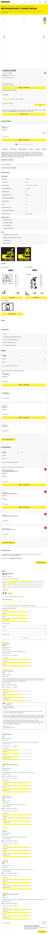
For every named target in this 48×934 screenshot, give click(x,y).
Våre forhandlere (12, 111)
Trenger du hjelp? (24, 114)
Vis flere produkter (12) (8, 714)
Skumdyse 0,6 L (5, 149)
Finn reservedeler (41, 734)
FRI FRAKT (4, 75)
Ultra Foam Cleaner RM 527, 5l (8, 701)
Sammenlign (5, 94)
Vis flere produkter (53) (8, 536)
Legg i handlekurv (24, 87)
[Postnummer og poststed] (18, 105)
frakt (10, 73)
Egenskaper (13, 171)
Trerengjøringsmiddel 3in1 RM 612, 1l (10, 621)
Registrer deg (42, 931)
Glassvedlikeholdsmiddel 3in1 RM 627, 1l (10, 665)
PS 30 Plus (4, 482)
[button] (4, 36)
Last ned (31, 171)
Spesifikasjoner (22, 171)
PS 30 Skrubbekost (6, 446)
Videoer (37, 171)
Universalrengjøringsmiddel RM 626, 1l (10, 577)
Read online (12, 335)
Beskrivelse (5, 171)
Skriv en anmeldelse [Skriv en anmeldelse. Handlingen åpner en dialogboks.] (19, 99)
